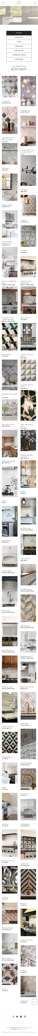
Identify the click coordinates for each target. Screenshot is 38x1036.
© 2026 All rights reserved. (19, 1027)
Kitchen (19, 33)
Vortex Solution (22, 1029)
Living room (19, 46)
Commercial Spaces (19, 55)
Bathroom (19, 37)
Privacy (20, 1032)
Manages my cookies (30, 1032)
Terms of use (12, 1032)
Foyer (19, 42)
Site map (4, 1032)
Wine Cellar (19, 50)
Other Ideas (19, 59)
